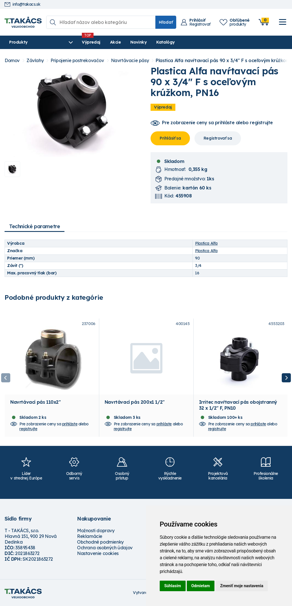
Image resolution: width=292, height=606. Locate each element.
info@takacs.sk (22, 4)
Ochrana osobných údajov (105, 547)
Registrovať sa (218, 138)
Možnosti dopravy (96, 530)
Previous (5, 377)
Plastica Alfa (206, 243)
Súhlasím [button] (172, 585)
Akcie (115, 42)
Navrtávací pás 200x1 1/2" (135, 402)
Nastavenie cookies (98, 553)
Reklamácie (89, 536)
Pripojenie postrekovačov (77, 60)
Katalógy (165, 42)
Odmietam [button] (200, 585)
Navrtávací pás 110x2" (35, 402)
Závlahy (35, 60)
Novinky (138, 42)
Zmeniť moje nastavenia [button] (241, 585)
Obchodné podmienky (100, 542)
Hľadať (166, 22)
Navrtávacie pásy (130, 60)
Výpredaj (91, 42)
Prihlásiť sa (170, 138)
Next (286, 377)
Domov (12, 60)
